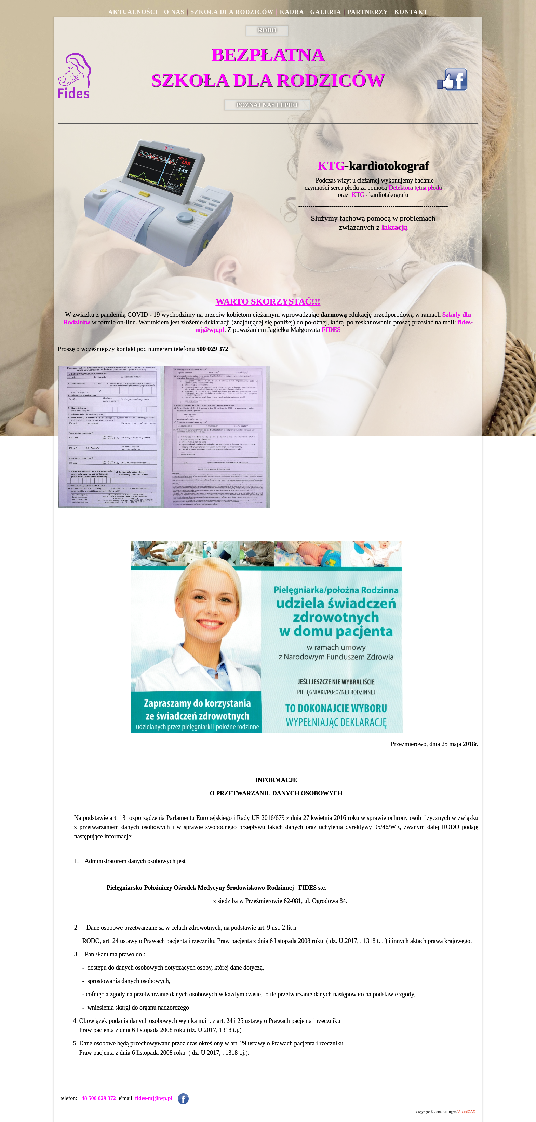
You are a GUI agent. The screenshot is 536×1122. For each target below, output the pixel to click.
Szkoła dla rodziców (231, 12)
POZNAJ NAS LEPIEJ (267, 105)
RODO (267, 30)
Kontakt (411, 12)
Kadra (292, 12)
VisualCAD (466, 1112)
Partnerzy (367, 12)
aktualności (133, 12)
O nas (174, 12)
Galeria (325, 12)
